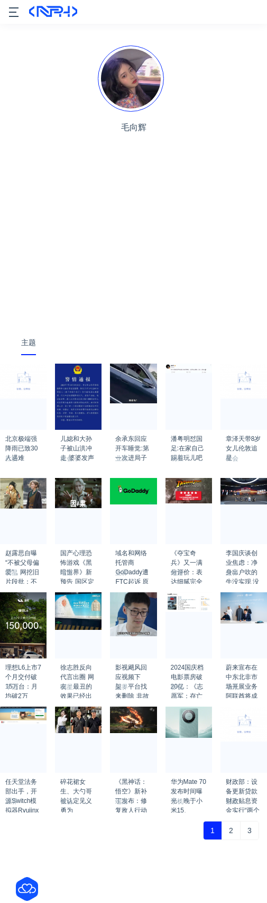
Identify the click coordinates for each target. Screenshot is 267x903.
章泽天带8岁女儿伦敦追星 (243, 442)
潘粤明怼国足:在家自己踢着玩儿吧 (187, 442)
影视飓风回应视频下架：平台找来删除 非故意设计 (132, 671)
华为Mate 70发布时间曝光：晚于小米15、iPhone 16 (188, 785)
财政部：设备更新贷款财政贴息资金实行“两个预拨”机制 (243, 785)
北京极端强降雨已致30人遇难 (21, 442)
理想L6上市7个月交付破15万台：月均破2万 (23, 671)
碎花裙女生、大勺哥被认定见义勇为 (76, 785)
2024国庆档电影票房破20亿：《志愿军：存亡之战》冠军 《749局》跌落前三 (189, 671)
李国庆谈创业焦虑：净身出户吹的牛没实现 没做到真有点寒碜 (242, 556)
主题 (28, 342)
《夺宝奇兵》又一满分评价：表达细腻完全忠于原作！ (186, 556)
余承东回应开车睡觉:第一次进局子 (132, 442)
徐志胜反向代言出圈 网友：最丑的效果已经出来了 (77, 671)
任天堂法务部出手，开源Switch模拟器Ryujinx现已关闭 (22, 785)
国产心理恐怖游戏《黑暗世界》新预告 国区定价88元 (77, 556)
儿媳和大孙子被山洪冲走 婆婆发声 (77, 442)
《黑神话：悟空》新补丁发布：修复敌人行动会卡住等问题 (131, 785)
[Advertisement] (133, 247)
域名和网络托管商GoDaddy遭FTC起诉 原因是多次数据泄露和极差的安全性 (132, 556)
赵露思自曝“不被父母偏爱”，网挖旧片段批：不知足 (22, 556)
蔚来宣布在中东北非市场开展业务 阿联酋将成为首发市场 (241, 671)
